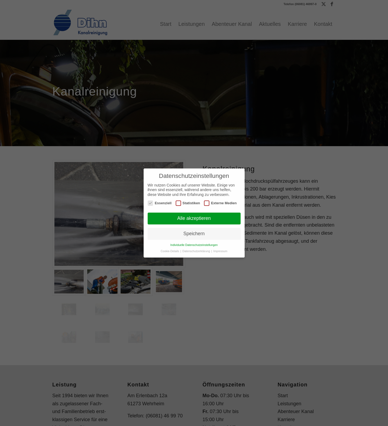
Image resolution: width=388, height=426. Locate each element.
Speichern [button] (194, 233)
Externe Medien (220, 203)
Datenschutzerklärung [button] (196, 251)
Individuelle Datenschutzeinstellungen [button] (194, 245)
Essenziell (159, 203)
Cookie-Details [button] (170, 251)
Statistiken (188, 203)
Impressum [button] (220, 251)
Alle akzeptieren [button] (194, 218)
